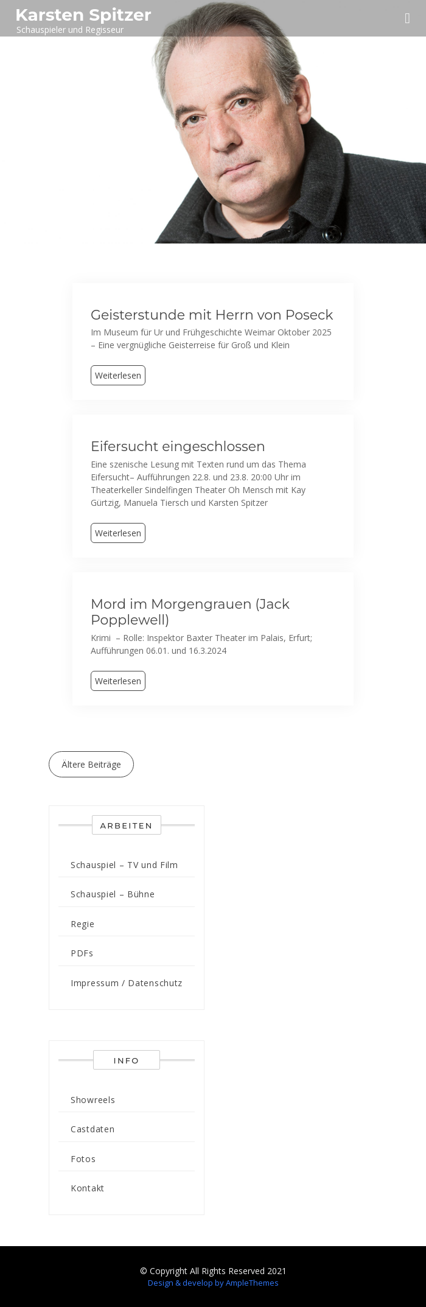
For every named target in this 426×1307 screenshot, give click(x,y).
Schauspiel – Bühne (113, 894)
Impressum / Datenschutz (127, 983)
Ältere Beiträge (91, 764)
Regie (83, 924)
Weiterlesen (118, 375)
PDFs (82, 953)
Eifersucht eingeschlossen (178, 446)
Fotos (83, 1159)
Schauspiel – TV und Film (124, 865)
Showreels (93, 1100)
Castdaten (92, 1129)
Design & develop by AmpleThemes (213, 1282)
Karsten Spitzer (83, 14)
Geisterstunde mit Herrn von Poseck (212, 315)
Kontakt (88, 1188)
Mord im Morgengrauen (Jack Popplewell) (190, 612)
